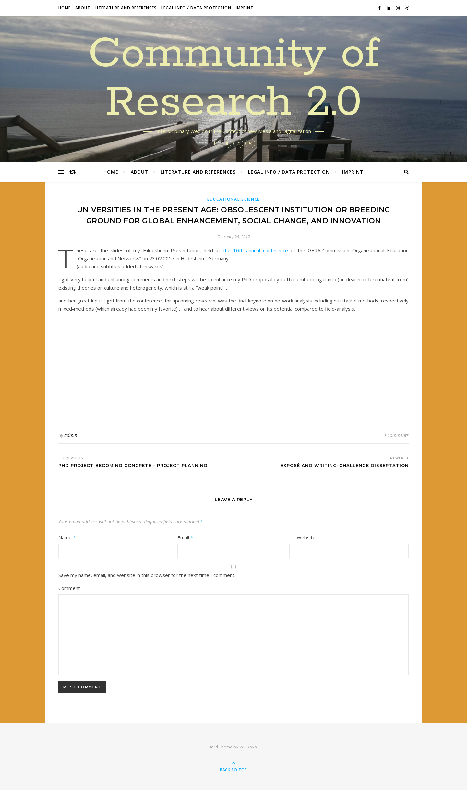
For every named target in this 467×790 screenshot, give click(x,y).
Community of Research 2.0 (233, 78)
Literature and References (126, 8)
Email (185, 537)
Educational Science (233, 199)
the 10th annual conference (256, 250)
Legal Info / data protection (196, 8)
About (82, 8)
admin (70, 435)
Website (306, 537)
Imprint (244, 8)
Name (67, 537)
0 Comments (396, 435)
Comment (69, 588)
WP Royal (248, 747)
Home (64, 8)
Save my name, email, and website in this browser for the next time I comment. (146, 575)
